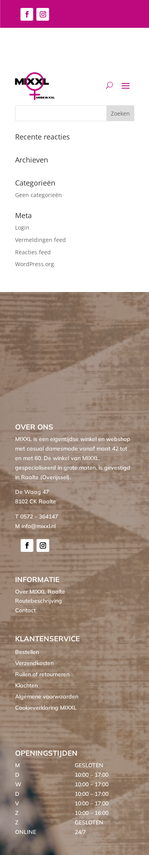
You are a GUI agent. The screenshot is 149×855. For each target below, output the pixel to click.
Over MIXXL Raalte (40, 591)
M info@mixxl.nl (35, 526)
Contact (25, 610)
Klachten (26, 685)
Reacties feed (33, 252)
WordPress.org (34, 264)
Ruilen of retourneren (42, 674)
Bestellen (27, 652)
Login (22, 227)
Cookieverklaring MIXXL (46, 707)
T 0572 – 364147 (36, 516)
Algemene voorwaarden (46, 696)
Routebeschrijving (38, 600)
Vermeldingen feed (40, 240)
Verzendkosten (34, 663)
